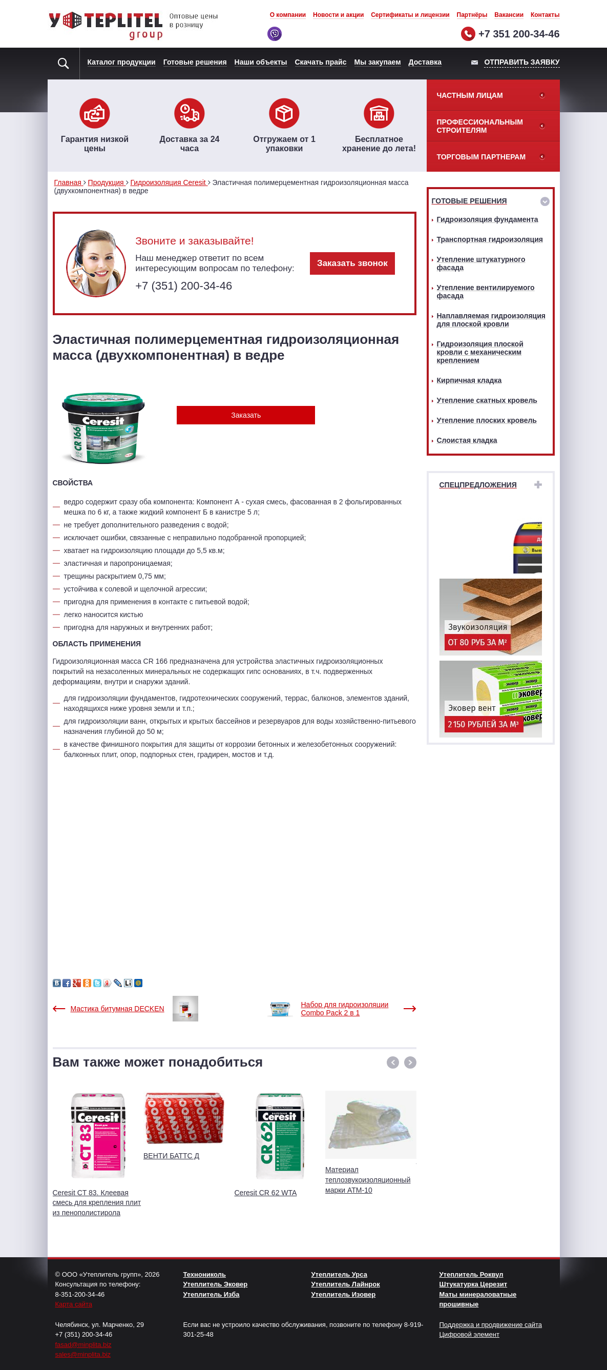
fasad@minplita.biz (83, 1344)
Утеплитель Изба (211, 1294)
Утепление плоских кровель (487, 420)
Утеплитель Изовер (343, 1294)
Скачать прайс (321, 62)
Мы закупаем (377, 62)
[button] (393, 1062)
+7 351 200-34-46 (518, 33)
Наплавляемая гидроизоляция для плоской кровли (491, 320)
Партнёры (472, 14)
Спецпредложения (478, 485)
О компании (288, 14)
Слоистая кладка (467, 440)
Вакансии (509, 14)
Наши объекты (261, 62)
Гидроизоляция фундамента (487, 219)
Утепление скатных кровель (487, 400)
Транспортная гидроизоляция (490, 239)
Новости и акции (338, 14)
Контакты (545, 14)
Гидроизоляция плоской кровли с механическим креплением (480, 352)
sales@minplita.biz (83, 1354)
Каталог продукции (122, 62)
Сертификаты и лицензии (410, 14)
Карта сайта (73, 1304)
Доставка (425, 62)
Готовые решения (195, 62)
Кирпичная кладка (469, 380)
